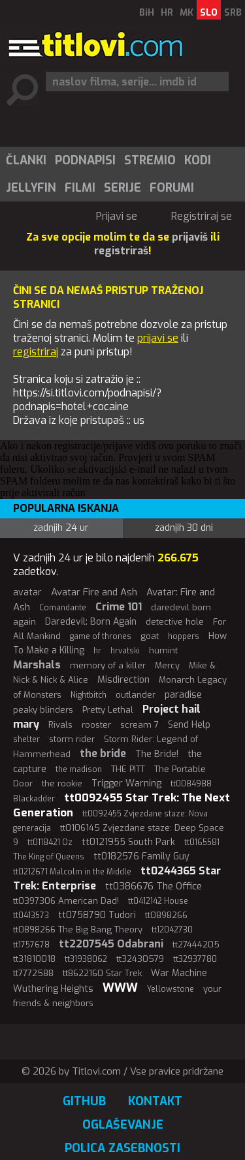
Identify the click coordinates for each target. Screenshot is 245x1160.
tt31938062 (86, 959)
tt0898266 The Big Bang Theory (77, 929)
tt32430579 (140, 958)
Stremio (150, 160)
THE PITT (128, 769)
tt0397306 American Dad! (66, 900)
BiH (146, 13)
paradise (183, 694)
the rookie (62, 783)
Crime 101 (118, 607)
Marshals (37, 665)
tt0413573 (31, 915)
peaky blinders (43, 709)
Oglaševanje (122, 1125)
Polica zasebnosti (122, 1148)
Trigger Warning (126, 783)
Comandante (62, 607)
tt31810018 (34, 958)
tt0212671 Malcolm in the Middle (72, 872)
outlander (135, 694)
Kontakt (155, 1101)
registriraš (121, 251)
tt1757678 (31, 945)
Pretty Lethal (107, 709)
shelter (26, 739)
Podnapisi (85, 160)
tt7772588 (33, 973)
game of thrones (100, 636)
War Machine (179, 973)
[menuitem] (25, 160)
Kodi (197, 160)
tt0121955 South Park (128, 842)
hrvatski (125, 651)
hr (97, 651)
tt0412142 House (158, 901)
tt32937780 (195, 959)
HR (167, 13)
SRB (233, 13)
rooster (96, 724)
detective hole (175, 621)
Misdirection (123, 680)
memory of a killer (108, 665)
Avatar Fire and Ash (94, 592)
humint (163, 650)
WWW (120, 988)
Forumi (172, 188)
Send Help (189, 725)
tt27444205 (196, 944)
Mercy (167, 665)
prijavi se (157, 338)
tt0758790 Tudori (97, 915)
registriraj (35, 352)
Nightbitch (88, 695)
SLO (209, 13)
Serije (122, 188)
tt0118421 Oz (50, 842)
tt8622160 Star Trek (102, 973)
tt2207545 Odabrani (111, 944)
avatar (27, 592)
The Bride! (156, 754)
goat (149, 636)
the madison (79, 769)
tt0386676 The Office (153, 886)
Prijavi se (116, 216)
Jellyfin (31, 188)
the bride (103, 753)
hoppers (183, 636)
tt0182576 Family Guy (141, 856)
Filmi (80, 188)
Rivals (60, 724)
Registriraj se (201, 216)
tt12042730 (172, 930)
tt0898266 (166, 915)
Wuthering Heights (53, 989)
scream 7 (139, 724)
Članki (26, 160)
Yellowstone (170, 989)
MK (186, 13)
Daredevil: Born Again (91, 622)
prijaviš (190, 237)
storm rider (72, 739)
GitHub (84, 1101)
